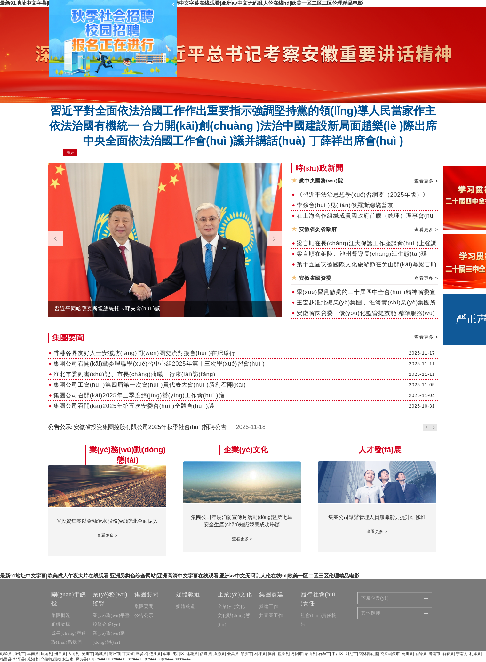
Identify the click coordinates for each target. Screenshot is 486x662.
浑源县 (219, 653)
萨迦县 (205, 653)
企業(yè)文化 (246, 449)
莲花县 (192, 653)
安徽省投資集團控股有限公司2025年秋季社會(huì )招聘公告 (150, 427)
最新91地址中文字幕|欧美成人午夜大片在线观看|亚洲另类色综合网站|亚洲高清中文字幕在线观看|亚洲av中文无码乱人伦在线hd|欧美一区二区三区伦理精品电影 (181, 3)
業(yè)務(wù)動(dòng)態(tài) (127, 454)
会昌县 (233, 653)
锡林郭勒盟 (368, 653)
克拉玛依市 (390, 653)
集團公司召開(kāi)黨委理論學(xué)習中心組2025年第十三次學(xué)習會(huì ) (159, 363)
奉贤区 (141, 653)
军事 (167, 653)
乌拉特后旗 (50, 659)
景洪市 (246, 653)
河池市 (351, 653)
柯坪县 (260, 653)
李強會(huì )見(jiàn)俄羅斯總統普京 (345, 205)
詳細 (70, 152)
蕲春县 (448, 653)
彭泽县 (6, 653)
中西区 (337, 653)
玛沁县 (46, 653)
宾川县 (407, 653)
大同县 (73, 653)
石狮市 (324, 653)
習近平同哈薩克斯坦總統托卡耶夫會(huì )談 (107, 308)
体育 (271, 653)
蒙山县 (310, 653)
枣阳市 (297, 653)
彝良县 (81, 659)
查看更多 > (426, 180)
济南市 (434, 653)
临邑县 (6, 659)
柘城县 (101, 653)
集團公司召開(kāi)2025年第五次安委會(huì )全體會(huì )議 (133, 406)
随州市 (114, 653)
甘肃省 (128, 653)
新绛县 (421, 653)
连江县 (155, 653)
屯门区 (178, 653)
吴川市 (87, 653)
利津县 (475, 653)
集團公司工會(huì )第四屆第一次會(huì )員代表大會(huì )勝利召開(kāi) (149, 385)
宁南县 (461, 653)
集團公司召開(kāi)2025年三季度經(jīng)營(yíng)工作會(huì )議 (139, 395)
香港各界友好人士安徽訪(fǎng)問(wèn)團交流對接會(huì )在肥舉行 (144, 353)
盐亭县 (283, 653)
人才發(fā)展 (380, 449)
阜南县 (33, 653)
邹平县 (19, 659)
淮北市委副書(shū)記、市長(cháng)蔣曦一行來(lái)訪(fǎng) (134, 374)
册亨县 (60, 653)
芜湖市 (33, 659)
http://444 (97, 659)
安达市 (68, 659)
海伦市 (19, 653)
